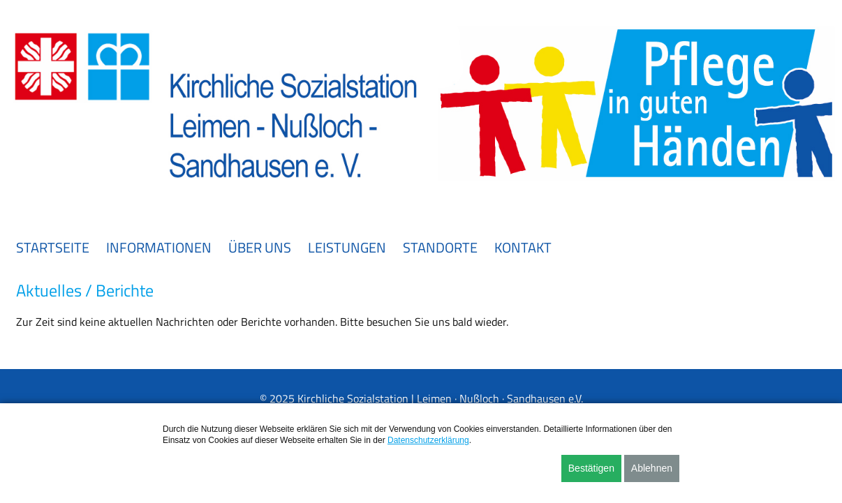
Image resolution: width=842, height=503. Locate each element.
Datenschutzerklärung (428, 440)
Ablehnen (651, 468)
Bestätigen (591, 468)
